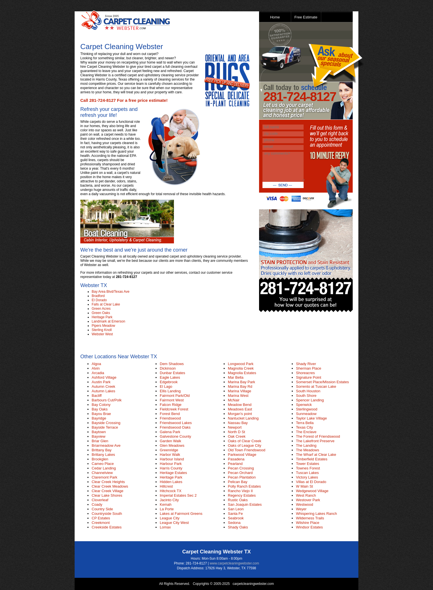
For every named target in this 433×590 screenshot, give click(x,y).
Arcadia (98, 373)
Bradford (98, 296)
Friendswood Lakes (176, 423)
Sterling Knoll (102, 330)
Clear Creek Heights (108, 482)
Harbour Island (172, 459)
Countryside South (107, 513)
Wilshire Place (307, 523)
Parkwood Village (242, 454)
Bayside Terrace (105, 427)
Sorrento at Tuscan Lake (316, 386)
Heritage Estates (173, 473)
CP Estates (101, 518)
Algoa (96, 364)
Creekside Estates (107, 527)
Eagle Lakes (170, 377)
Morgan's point (240, 414)
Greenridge (169, 450)
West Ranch (306, 495)
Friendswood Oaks (175, 427)
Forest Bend (170, 414)
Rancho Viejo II (240, 491)
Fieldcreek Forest (174, 409)
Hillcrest (166, 486)
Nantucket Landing (243, 418)
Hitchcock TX (170, 491)
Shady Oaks (238, 527)
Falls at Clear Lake (106, 304)
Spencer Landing (310, 400)
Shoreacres (305, 373)
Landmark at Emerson (108, 321)
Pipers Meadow (103, 326)
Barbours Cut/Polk (107, 400)
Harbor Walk (170, 454)
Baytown (99, 432)
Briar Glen (100, 441)
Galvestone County (175, 436)
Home (275, 17)
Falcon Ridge (171, 405)
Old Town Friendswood (246, 450)
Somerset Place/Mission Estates (322, 382)
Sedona (234, 523)
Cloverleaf (100, 500)
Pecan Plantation (242, 477)
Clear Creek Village (107, 491)
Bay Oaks (100, 409)
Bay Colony (101, 405)
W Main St (304, 486)
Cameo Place (103, 464)
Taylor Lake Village (311, 418)
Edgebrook (169, 382)
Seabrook (236, 518)
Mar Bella (235, 377)
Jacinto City (169, 500)
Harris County (171, 468)
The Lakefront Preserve (315, 441)
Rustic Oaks (238, 500)
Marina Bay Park (241, 382)
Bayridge (99, 418)
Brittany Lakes (103, 454)
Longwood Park (240, 364)
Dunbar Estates (172, 373)
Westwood (304, 504)
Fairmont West (172, 400)
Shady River (306, 364)
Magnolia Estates (242, 373)
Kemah (165, 504)
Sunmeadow (306, 414)
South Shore (306, 395)
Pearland (235, 464)
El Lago (166, 386)
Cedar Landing (104, 468)
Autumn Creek (103, 386)
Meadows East (240, 409)
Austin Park (101, 382)
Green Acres (101, 309)
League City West (174, 523)
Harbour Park (171, 464)
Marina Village (239, 391)
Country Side (102, 509)
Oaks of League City (244, 445)
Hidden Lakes (171, 482)
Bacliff (97, 395)
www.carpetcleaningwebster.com (234, 563)
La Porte (167, 509)
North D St (236, 432)
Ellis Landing (170, 391)
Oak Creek (236, 436)
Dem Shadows (172, 364)
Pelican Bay (237, 482)
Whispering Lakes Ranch (316, 513)
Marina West (238, 395)
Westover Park (308, 500)
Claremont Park (104, 477)
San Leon (236, 509)
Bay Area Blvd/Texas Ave (110, 292)
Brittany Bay (102, 450)
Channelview (102, 473)
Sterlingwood (306, 409)
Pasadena (236, 459)
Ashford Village (104, 377)
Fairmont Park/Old (175, 395)
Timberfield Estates (311, 459)
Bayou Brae (101, 414)
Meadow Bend (239, 405)
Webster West (102, 334)
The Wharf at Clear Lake (316, 454)
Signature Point (308, 377)
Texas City (304, 427)
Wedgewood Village (312, 491)
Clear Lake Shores (107, 495)
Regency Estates (242, 495)
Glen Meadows (172, 445)
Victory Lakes (307, 477)
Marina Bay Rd (240, 386)
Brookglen (100, 459)
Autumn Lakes (103, 391)
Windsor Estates (309, 527)
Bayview (98, 436)
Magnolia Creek (241, 368)
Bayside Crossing (106, 423)
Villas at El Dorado (311, 482)
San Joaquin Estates (245, 504)
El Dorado (99, 300)
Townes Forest (308, 468)
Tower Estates (307, 464)
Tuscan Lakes (307, 473)
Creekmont (101, 523)
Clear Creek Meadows (110, 486)
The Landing (306, 445)
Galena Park (170, 432)
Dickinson (168, 368)
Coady (97, 504)
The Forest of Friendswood (318, 436)
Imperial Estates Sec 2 (178, 495)
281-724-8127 (299, 96)
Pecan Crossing (241, 468)
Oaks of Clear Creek (244, 441)
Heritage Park (102, 317)
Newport (234, 427)
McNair (233, 400)
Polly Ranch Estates (244, 486)
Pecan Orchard (240, 473)
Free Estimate (306, 17)
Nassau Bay (238, 423)
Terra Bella (305, 423)
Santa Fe (235, 513)
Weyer (301, 509)
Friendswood (170, 418)
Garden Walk (170, 441)
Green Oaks (101, 313)
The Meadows (307, 450)
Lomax (165, 527)
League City (169, 518)
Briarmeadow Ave (106, 445)
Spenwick (304, 405)
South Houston (308, 391)
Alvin (96, 368)
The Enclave (306, 432)
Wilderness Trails (310, 518)
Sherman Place (308, 368)
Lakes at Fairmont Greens (181, 513)
